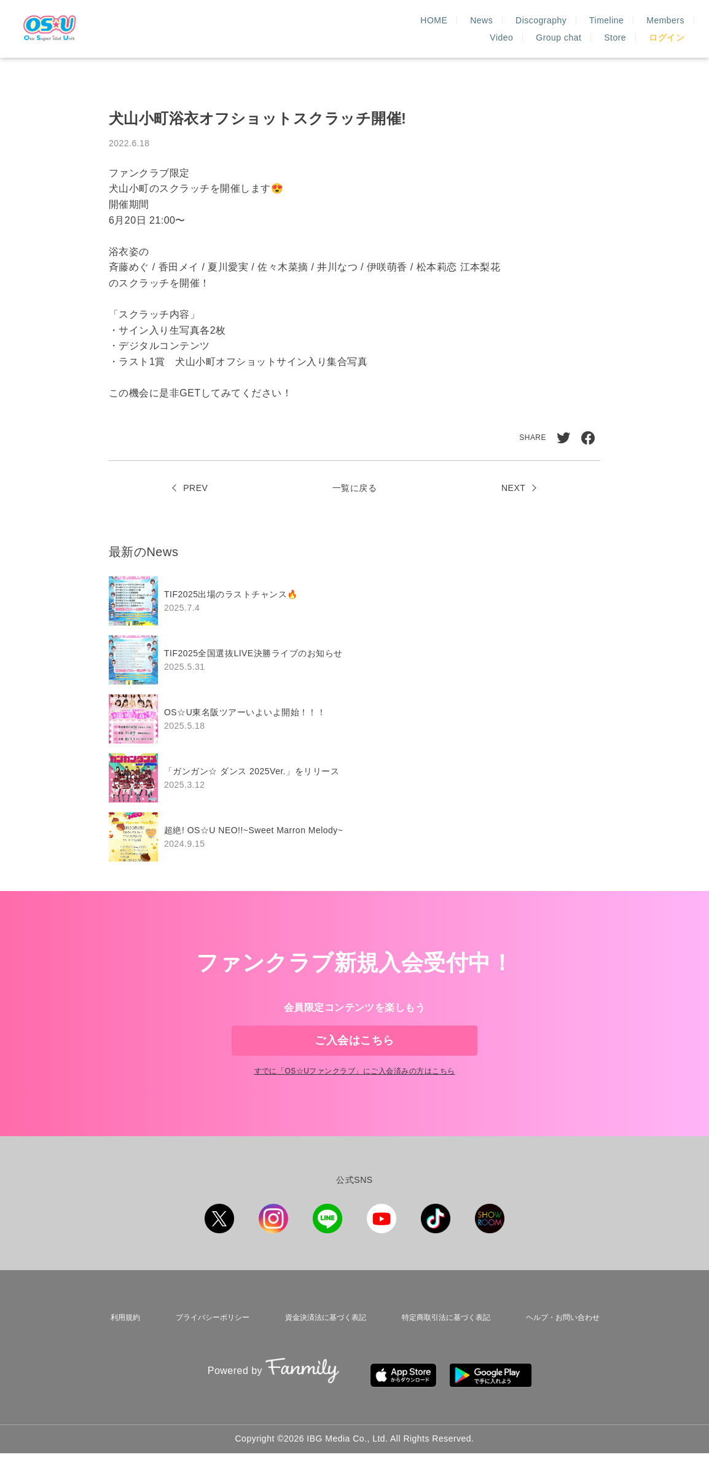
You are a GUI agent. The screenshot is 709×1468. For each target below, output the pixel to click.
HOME (275, 20)
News (322, 20)
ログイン (666, 37)
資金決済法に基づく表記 (320, 1345)
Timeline (447, 20)
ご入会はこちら (354, 1050)
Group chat (617, 20)
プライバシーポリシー (205, 1345)
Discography (381, 20)
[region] (354, 719)
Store (673, 20)
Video (559, 20)
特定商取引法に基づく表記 (443, 1345)
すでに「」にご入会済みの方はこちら (354, 1102)
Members (507, 20)
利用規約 (120, 1345)
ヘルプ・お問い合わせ (563, 1345)
